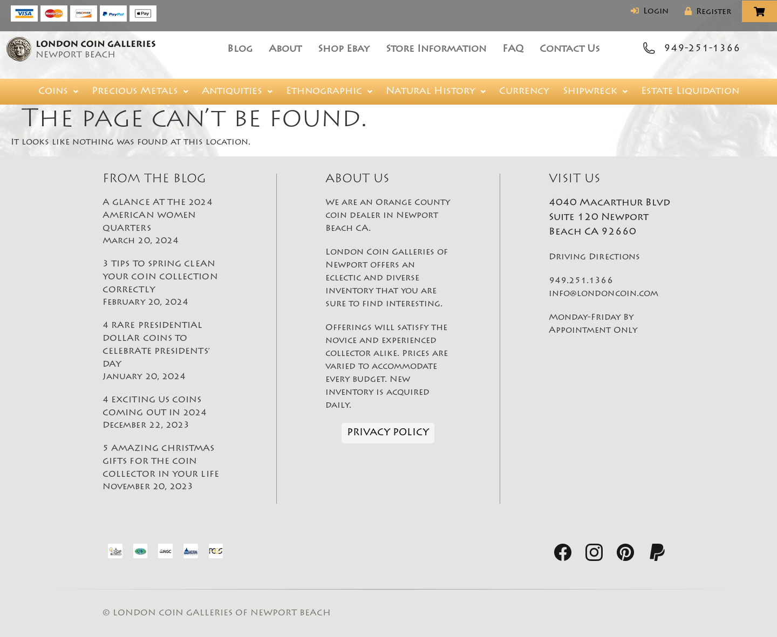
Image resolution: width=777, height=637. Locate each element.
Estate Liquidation (690, 92)
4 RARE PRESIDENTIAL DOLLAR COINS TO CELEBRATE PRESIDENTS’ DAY (165, 352)
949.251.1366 (581, 281)
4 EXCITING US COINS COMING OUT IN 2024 (165, 413)
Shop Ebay (344, 49)
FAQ (512, 49)
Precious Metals (140, 92)
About (285, 49)
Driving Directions (594, 257)
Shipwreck (595, 92)
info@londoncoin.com (604, 294)
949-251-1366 (702, 49)
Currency (524, 92)
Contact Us (570, 49)
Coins (58, 92)
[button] (58, 92)
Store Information (436, 49)
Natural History (436, 92)
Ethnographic (329, 92)
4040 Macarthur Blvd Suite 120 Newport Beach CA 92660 (609, 217)
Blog (240, 49)
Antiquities (237, 92)
